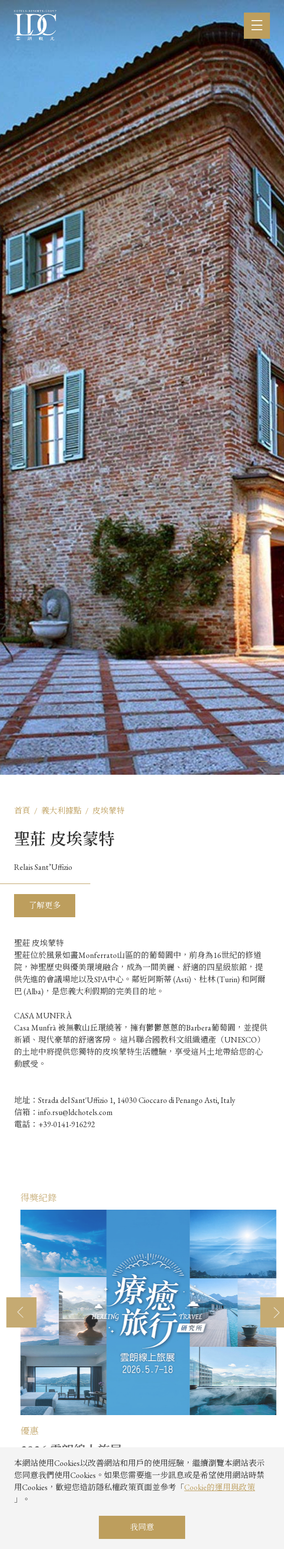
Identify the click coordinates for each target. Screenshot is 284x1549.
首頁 (22, 810)
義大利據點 (61, 810)
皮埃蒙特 (108, 810)
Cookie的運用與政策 (219, 1487)
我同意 (142, 1527)
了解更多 (45, 905)
